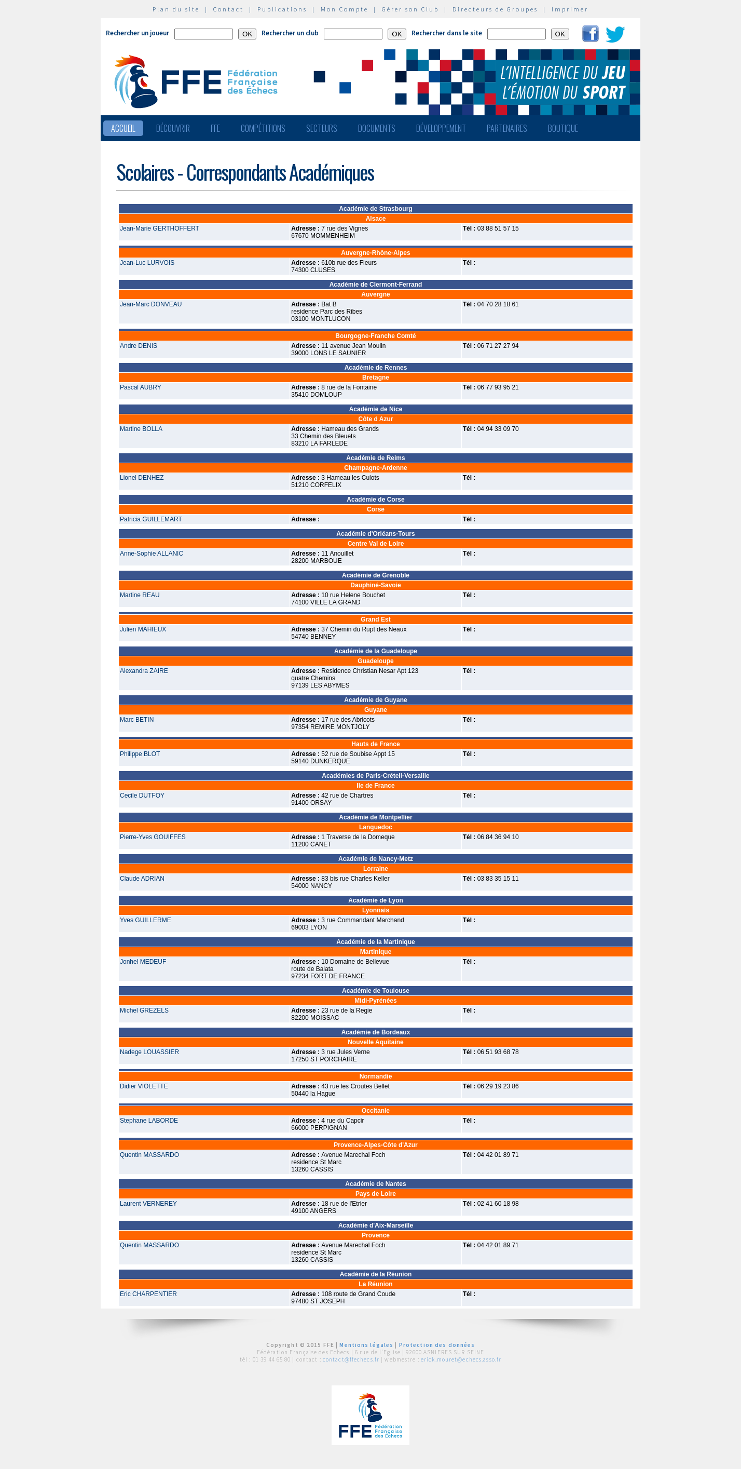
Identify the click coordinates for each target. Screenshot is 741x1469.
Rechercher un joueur (137, 33)
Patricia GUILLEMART (151, 519)
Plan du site (176, 9)
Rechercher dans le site (446, 33)
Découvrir (173, 128)
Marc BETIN (137, 719)
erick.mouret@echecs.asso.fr (461, 1359)
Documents (376, 128)
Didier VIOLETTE (144, 1086)
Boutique (563, 128)
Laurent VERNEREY (148, 1203)
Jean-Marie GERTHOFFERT (159, 228)
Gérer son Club (410, 9)
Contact (228, 9)
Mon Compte (344, 9)
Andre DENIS (138, 345)
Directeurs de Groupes (495, 9)
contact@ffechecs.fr (351, 1359)
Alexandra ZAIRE (144, 671)
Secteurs (321, 128)
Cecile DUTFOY (142, 795)
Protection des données (437, 1345)
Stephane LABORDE (149, 1120)
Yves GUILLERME (145, 920)
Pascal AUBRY (140, 387)
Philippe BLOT (140, 754)
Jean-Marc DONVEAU (151, 304)
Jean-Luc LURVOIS (147, 262)
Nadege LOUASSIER (149, 1052)
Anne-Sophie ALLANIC (151, 553)
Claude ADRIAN (142, 878)
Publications (282, 9)
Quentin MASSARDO (149, 1154)
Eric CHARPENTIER (148, 1294)
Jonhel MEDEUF (143, 961)
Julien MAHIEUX (143, 629)
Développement (441, 128)
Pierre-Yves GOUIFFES (153, 837)
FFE (215, 128)
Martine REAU (140, 595)
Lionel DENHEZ (142, 477)
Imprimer (570, 9)
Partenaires (507, 128)
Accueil (123, 128)
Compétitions (263, 128)
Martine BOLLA (141, 429)
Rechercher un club (290, 33)
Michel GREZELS (144, 1010)
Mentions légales (366, 1345)
